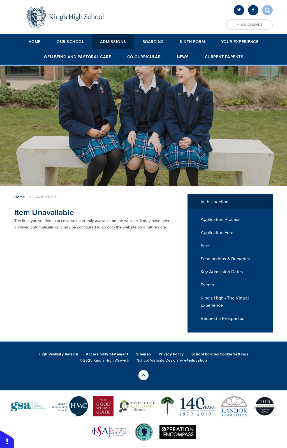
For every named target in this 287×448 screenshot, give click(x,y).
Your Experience (240, 41)
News (183, 57)
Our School (70, 41)
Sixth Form (192, 41)
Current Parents (224, 57)
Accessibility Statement (107, 354)
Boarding (153, 41)
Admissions (113, 41)
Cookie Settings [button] (234, 354)
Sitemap (143, 354)
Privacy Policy (171, 354)
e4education (195, 360)
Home (35, 41)
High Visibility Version (58, 354)
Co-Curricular (144, 57)
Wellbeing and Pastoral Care (77, 57)
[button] (7, 439)
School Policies (205, 354)
